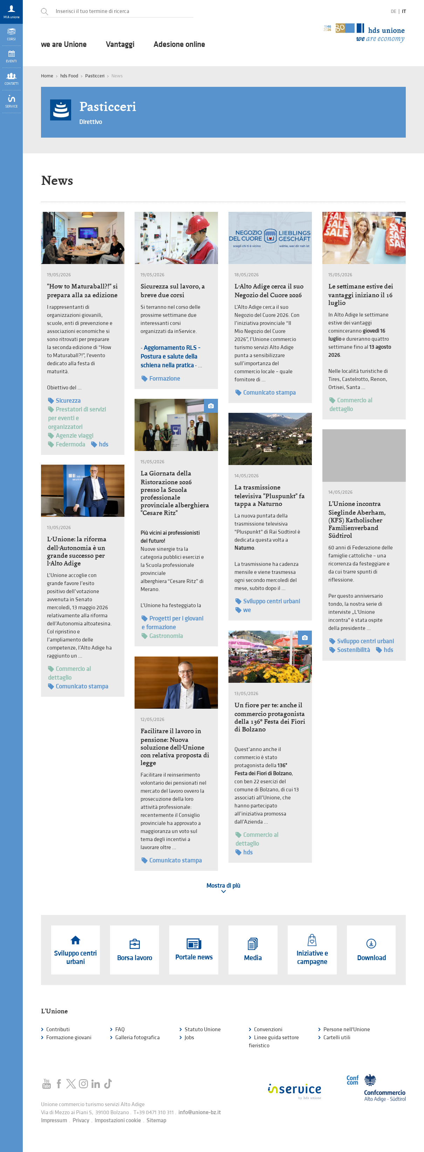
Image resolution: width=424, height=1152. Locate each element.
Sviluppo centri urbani (267, 601)
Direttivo (90, 122)
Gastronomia (162, 636)
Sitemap (156, 1120)
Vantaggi (120, 45)
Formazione (161, 378)
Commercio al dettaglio (350, 404)
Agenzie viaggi (70, 435)
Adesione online (179, 45)
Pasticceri (94, 76)
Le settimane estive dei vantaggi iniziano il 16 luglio (360, 294)
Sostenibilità (349, 650)
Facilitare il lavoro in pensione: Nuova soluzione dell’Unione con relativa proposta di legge (175, 747)
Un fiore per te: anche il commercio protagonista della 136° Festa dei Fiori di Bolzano (269, 717)
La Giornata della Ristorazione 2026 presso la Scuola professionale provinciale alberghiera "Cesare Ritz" (175, 493)
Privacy (81, 1120)
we (243, 610)
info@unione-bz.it (199, 1112)
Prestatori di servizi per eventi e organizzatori (77, 418)
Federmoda (66, 444)
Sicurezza (64, 400)
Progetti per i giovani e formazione (172, 622)
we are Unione (64, 45)
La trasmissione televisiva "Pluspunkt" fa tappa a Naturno (269, 495)
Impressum (54, 1120)
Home (47, 76)
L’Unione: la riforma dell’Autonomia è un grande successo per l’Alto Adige (77, 551)
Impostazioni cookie (118, 1120)
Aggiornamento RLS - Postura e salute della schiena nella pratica (170, 356)
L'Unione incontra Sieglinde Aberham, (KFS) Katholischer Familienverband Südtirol (356, 520)
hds (99, 444)
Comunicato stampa (265, 392)
